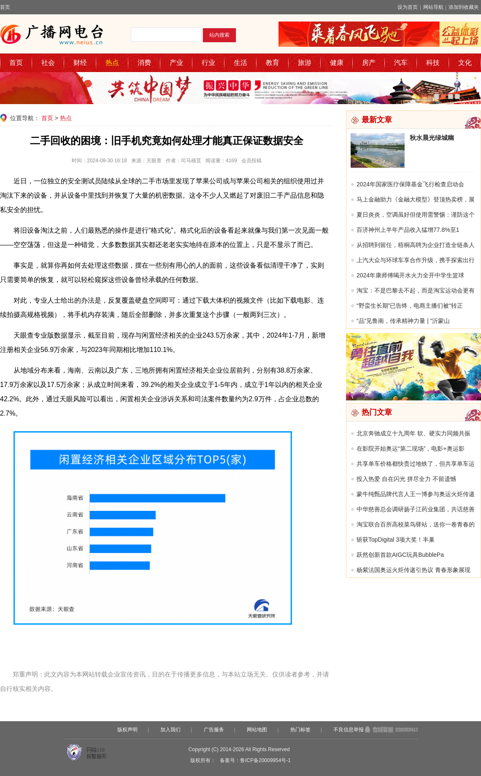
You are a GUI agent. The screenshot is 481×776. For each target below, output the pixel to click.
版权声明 (127, 730)
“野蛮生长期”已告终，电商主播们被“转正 (410, 305)
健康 (336, 62)
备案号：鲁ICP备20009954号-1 (255, 760)
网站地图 (257, 730)
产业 (176, 62)
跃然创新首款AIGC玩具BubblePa (400, 554)
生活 (240, 62)
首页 (5, 7)
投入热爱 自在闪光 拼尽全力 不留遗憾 (406, 478)
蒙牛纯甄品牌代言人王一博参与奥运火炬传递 (416, 494)
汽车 (401, 62)
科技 (433, 62)
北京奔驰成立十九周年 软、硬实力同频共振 (413, 433)
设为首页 (407, 7)
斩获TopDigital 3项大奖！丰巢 (396, 539)
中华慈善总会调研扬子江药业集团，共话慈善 (416, 509)
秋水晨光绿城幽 (432, 137)
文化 (465, 62)
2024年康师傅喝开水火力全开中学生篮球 (410, 275)
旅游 (304, 62)
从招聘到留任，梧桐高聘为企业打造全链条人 (416, 245)
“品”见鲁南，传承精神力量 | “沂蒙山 (403, 320)
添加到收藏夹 (464, 7)
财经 (80, 62)
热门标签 (300, 730)
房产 (369, 62)
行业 (208, 62)
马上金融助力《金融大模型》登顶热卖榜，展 (416, 199)
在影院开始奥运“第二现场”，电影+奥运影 (411, 448)
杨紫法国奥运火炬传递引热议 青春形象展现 (413, 570)
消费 (144, 62)
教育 (272, 62)
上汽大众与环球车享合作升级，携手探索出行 (416, 260)
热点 (112, 62)
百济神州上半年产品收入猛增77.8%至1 (408, 229)
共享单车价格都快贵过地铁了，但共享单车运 (416, 463)
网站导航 (433, 7)
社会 (48, 62)
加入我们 (170, 730)
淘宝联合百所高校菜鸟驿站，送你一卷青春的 (416, 524)
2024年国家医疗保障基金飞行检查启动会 (410, 184)
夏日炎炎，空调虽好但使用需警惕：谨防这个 (416, 214)
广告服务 (214, 730)
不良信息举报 (348, 730)
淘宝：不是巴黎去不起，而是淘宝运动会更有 (416, 290)
